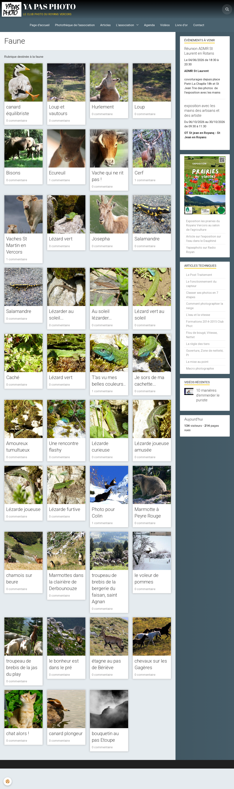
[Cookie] (8, 781)
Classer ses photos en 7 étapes (202, 295)
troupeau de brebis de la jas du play (23, 687)
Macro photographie (200, 368)
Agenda (149, 25)
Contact (198, 25)
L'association (125, 25)
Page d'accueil (40, 25)
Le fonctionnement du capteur (201, 284)
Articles (105, 25)
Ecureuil (58, 173)
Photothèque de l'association (75, 25)
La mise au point (197, 362)
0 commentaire (16, 121)
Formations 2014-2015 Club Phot (205, 324)
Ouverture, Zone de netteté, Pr (204, 353)
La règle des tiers (198, 344)
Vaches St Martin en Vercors (17, 247)
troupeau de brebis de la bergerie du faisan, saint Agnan (105, 606)
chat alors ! (18, 753)
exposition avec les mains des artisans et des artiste (201, 110)
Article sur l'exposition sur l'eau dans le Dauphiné (203, 239)
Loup (140, 107)
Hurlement (104, 107)
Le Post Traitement (199, 275)
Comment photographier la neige (204, 306)
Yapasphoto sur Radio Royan (201, 250)
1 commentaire (59, 181)
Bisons (14, 173)
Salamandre (148, 240)
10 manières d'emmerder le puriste (208, 395)
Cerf (139, 173)
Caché (13, 380)
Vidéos (165, 25)
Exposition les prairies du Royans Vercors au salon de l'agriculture (203, 225)
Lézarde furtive (66, 526)
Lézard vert (62, 240)
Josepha (102, 240)
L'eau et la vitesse (198, 315)
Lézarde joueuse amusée (144, 460)
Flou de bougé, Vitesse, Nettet (201, 335)
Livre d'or (181, 25)
